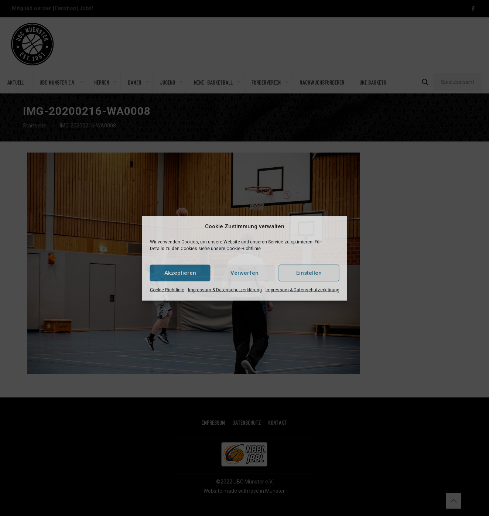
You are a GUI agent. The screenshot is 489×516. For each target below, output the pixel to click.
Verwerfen (244, 273)
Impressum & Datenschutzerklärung (225, 289)
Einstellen (309, 273)
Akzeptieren (180, 273)
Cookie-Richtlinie (167, 289)
